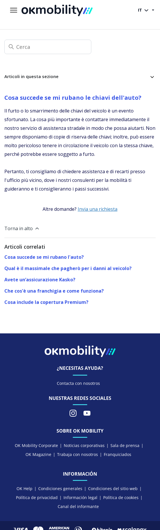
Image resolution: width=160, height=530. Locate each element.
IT (144, 10)
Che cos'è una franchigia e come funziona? (54, 291)
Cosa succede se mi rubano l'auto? (44, 257)
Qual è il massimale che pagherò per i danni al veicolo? (68, 268)
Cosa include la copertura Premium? (46, 302)
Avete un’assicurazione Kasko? (39, 279)
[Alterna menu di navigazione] (13, 10)
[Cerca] (47, 47)
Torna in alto (22, 228)
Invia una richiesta (97, 209)
